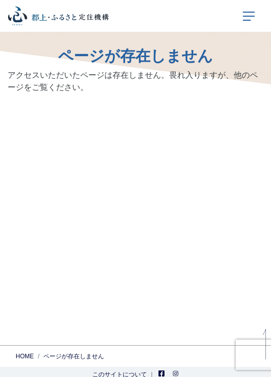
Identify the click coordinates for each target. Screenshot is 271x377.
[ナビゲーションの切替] (249, 16)
